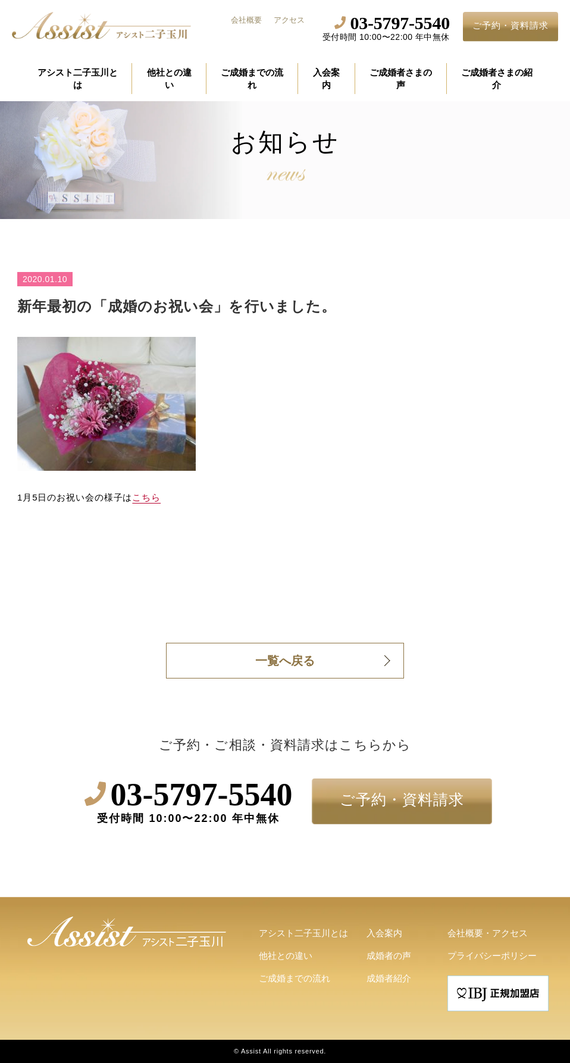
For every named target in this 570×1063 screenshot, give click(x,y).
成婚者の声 (389, 956)
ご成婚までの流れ (252, 78)
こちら (146, 497)
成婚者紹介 (389, 978)
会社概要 (246, 19)
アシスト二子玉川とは (77, 78)
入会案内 (326, 78)
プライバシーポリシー (492, 956)
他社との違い (169, 78)
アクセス (289, 19)
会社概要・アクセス (487, 933)
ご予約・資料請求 (510, 25)
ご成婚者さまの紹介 (497, 78)
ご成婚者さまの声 (400, 78)
